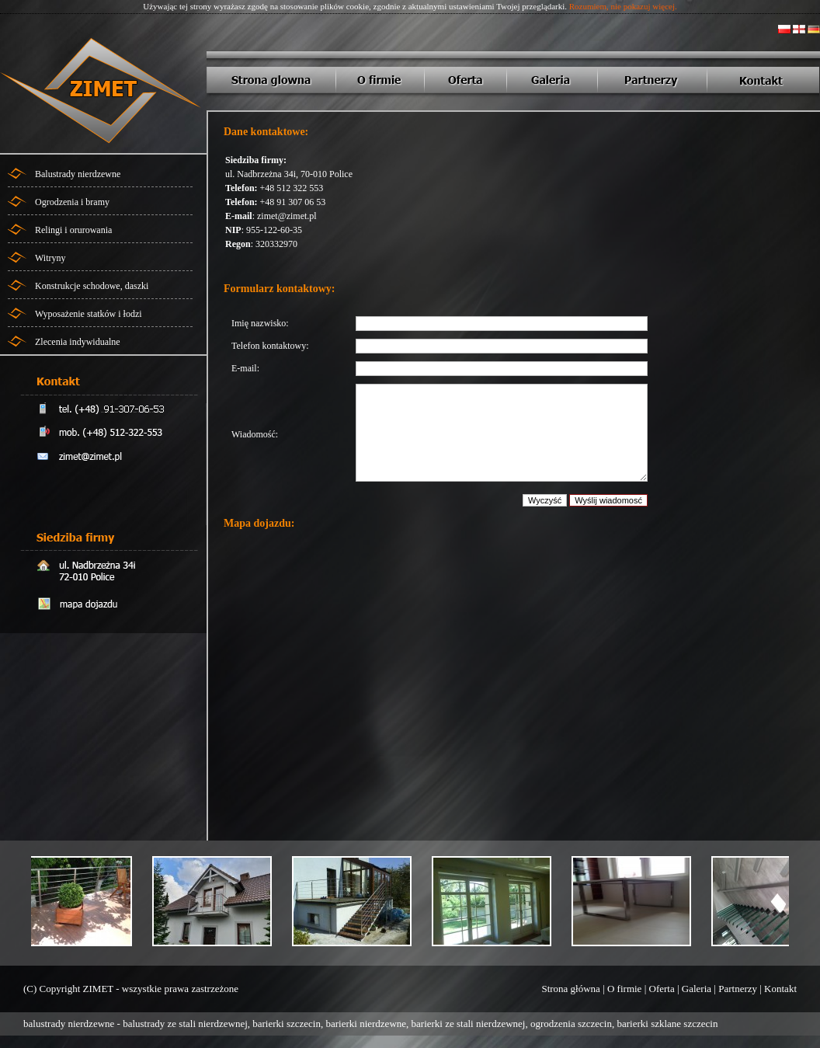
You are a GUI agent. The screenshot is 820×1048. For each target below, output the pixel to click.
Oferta (662, 988)
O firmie (624, 988)
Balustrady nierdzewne (77, 174)
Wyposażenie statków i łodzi (88, 313)
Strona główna (570, 988)
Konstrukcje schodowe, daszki (91, 285)
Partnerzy (737, 988)
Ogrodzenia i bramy (72, 202)
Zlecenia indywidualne (77, 341)
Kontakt (780, 988)
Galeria (696, 988)
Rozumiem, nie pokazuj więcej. (623, 6)
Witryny (50, 257)
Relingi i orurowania (73, 230)
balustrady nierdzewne (68, 1023)
